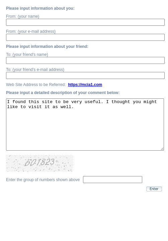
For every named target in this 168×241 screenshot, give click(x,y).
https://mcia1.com (85, 84)
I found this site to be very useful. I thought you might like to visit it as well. (85, 129)
